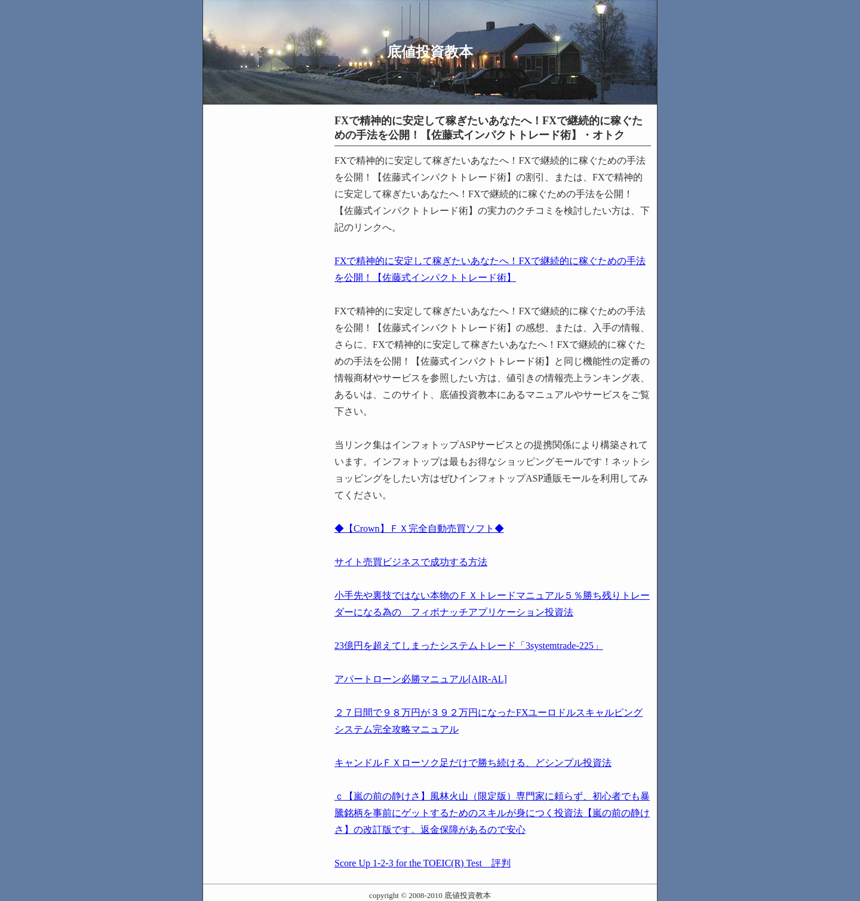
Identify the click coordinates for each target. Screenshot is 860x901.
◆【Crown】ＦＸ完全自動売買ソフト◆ (419, 528)
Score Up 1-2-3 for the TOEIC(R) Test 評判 (422, 863)
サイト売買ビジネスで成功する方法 (410, 562)
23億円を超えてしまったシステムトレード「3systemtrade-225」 (468, 645)
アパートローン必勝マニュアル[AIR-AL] (420, 679)
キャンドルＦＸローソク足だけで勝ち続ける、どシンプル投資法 (473, 763)
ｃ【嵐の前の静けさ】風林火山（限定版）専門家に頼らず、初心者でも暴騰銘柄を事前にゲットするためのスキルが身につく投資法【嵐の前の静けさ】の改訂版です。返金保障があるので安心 (492, 813)
